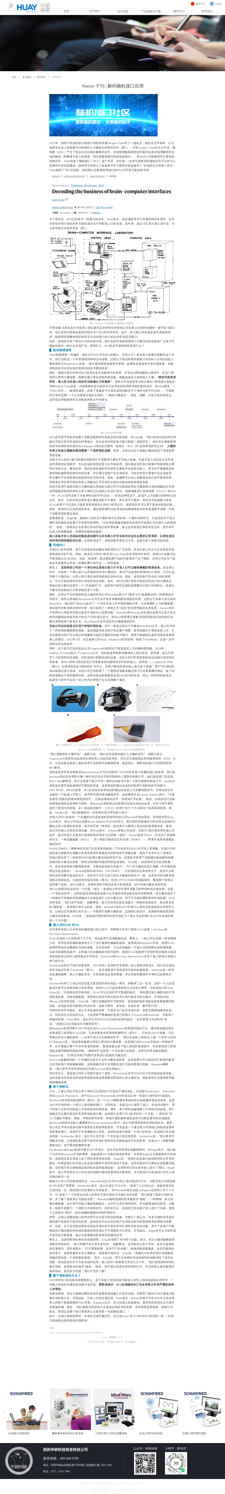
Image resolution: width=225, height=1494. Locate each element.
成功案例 (26, 77)
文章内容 (56, 77)
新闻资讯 (41, 77)
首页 (14, 77)
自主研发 (122, 11)
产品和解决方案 (151, 11)
